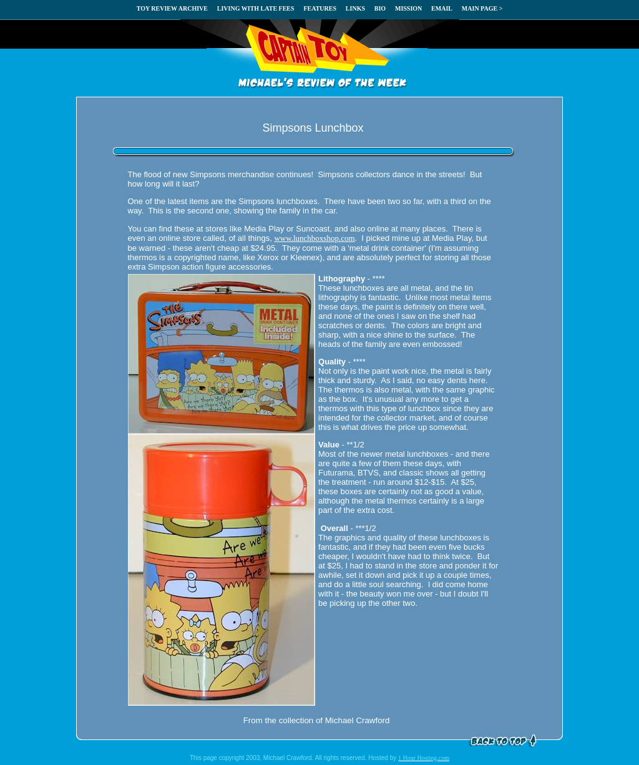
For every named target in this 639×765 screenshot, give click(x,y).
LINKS (355, 8)
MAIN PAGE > (482, 8)
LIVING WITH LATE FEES (256, 8)
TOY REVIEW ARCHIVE (172, 8)
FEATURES (319, 8)
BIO (380, 8)
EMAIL (441, 8)
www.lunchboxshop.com (314, 238)
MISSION (408, 8)
